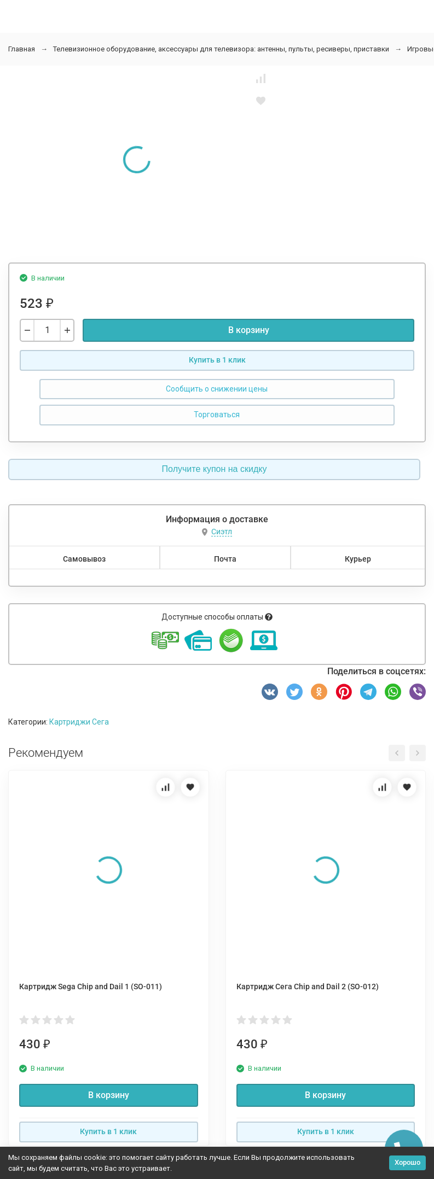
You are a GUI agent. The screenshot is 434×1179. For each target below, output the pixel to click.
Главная (21, 49)
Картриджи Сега (79, 721)
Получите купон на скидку (214, 469)
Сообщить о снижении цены (217, 388)
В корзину (248, 330)
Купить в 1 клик (217, 359)
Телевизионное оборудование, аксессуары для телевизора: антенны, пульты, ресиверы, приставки (221, 49)
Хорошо (407, 1162)
